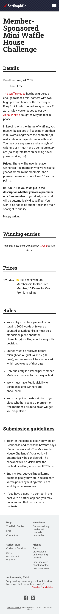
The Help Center (15, 526)
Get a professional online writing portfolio (40, 553)
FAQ (8, 530)
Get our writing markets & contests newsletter (41, 531)
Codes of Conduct (16, 548)
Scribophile (14, 5)
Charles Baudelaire (42, 587)
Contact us (12, 535)
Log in (44, 245)
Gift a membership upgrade (13, 556)
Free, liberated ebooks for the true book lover (41, 565)
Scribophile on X (33, 597)
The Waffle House (14, 93)
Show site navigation (54, 5)
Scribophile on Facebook (26, 597)
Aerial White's (11, 114)
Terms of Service (14, 607)
